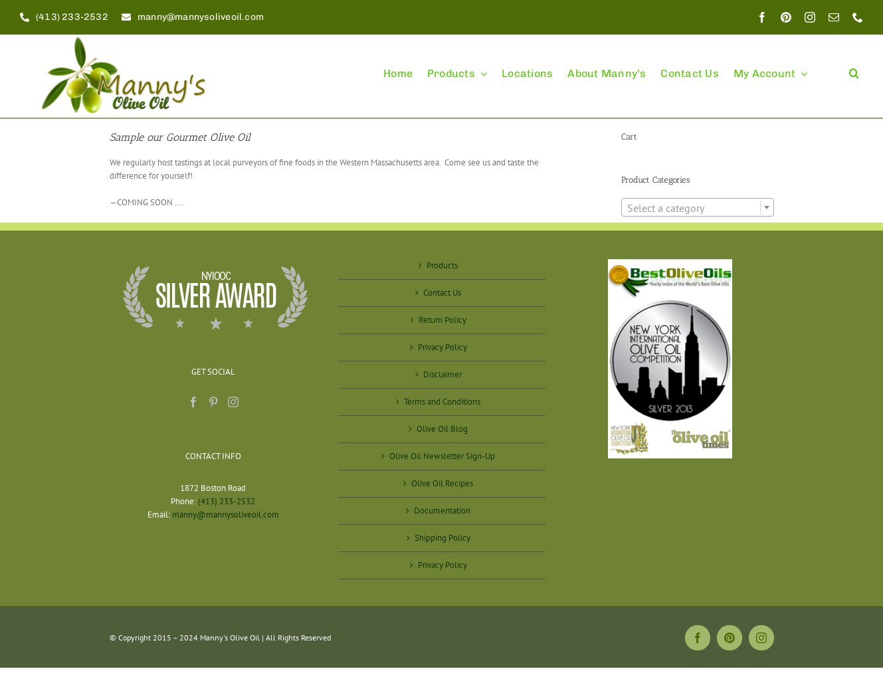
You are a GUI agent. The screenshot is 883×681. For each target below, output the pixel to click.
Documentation (442, 510)
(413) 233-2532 (226, 501)
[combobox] (697, 207)
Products (442, 265)
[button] (854, 67)
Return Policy (442, 320)
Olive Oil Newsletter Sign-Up (442, 456)
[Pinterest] (213, 402)
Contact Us (442, 292)
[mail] (834, 17)
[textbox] (697, 208)
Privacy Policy (442, 347)
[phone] (857, 17)
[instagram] (810, 17)
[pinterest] (786, 17)
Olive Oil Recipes (442, 483)
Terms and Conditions (442, 401)
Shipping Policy (442, 537)
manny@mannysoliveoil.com (225, 514)
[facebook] (762, 17)
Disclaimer (442, 374)
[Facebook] (193, 402)
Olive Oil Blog (442, 429)
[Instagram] (233, 402)
